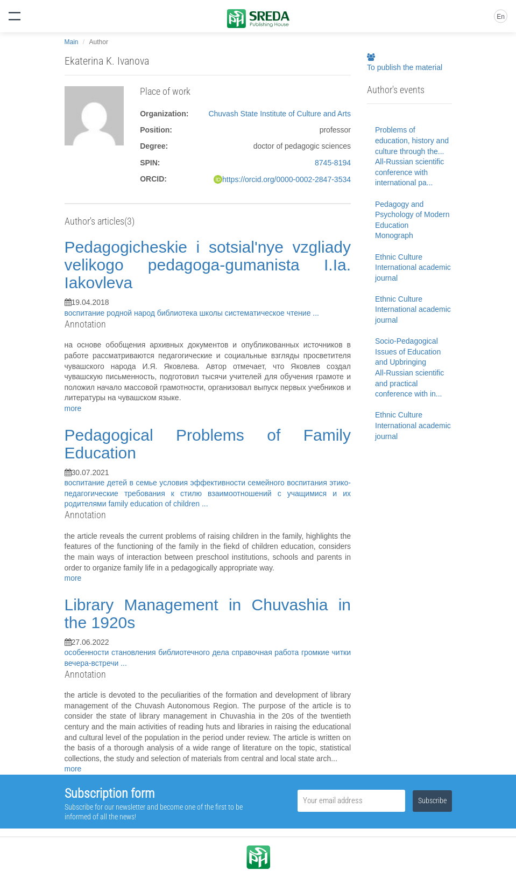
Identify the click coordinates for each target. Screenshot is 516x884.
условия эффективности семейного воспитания (244, 482)
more (73, 408)
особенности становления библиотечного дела (148, 652)
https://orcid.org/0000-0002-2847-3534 (286, 179)
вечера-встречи (93, 663)
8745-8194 (333, 162)
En (501, 16)
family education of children (155, 503)
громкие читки (326, 652)
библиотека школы (191, 313)
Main (72, 42)
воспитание (86, 313)
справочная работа (266, 652)
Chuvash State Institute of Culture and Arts (279, 113)
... (316, 313)
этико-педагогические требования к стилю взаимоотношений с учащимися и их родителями (208, 493)
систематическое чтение (269, 313)
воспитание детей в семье (112, 482)
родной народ (132, 313)
